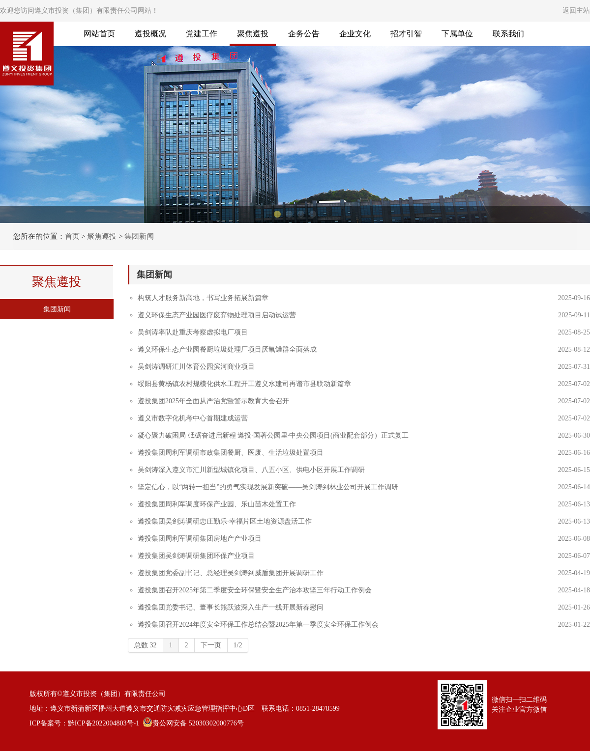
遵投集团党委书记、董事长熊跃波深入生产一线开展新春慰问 (231, 607)
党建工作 (201, 33)
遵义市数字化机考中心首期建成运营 (193, 418)
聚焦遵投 (252, 33)
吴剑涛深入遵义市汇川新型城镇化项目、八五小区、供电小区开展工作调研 (251, 469)
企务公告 (304, 33)
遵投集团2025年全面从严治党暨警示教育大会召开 (213, 401)
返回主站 (576, 10)
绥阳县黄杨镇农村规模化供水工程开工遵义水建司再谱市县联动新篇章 (244, 384)
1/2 (238, 645)
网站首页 (99, 33)
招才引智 (406, 33)
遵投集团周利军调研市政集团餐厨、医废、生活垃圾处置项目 (231, 452)
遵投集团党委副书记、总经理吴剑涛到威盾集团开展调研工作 (231, 573)
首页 (72, 236)
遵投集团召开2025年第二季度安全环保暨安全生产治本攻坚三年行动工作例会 (255, 590)
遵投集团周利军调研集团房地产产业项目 (200, 538)
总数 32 (145, 645)
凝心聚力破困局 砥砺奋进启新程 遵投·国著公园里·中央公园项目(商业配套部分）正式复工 (273, 435)
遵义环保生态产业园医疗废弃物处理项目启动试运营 (217, 315)
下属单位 (457, 33)
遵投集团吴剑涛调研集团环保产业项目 (196, 555)
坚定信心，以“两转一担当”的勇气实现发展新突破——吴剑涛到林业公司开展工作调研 (268, 487)
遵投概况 (150, 33)
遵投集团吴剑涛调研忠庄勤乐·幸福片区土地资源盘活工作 (225, 521)
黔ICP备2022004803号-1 (103, 723)
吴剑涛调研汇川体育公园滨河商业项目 (196, 366)
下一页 (211, 645)
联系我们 (508, 33)
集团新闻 (139, 236)
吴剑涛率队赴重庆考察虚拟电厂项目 (193, 332)
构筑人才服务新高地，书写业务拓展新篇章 (203, 298)
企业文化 (355, 33)
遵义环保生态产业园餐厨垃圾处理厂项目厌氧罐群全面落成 (227, 349)
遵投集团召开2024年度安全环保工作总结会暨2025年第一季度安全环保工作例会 (258, 624)
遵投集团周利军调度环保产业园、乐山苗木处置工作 (217, 504)
